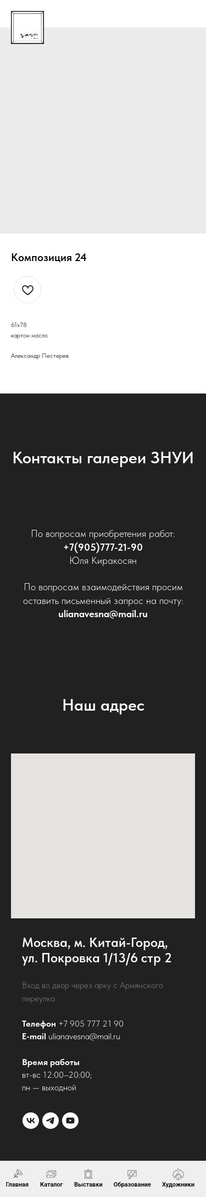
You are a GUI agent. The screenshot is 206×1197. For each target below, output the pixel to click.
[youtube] (70, 1120)
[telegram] (50, 1120)
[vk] (31, 1120)
